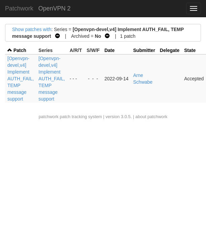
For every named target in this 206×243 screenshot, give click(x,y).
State (190, 50)
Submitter (144, 50)
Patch (19, 50)
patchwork (48, 116)
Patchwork (19, 8)
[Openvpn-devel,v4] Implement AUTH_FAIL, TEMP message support (20, 79)
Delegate (169, 50)
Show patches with (31, 29)
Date (110, 50)
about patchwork (151, 116)
